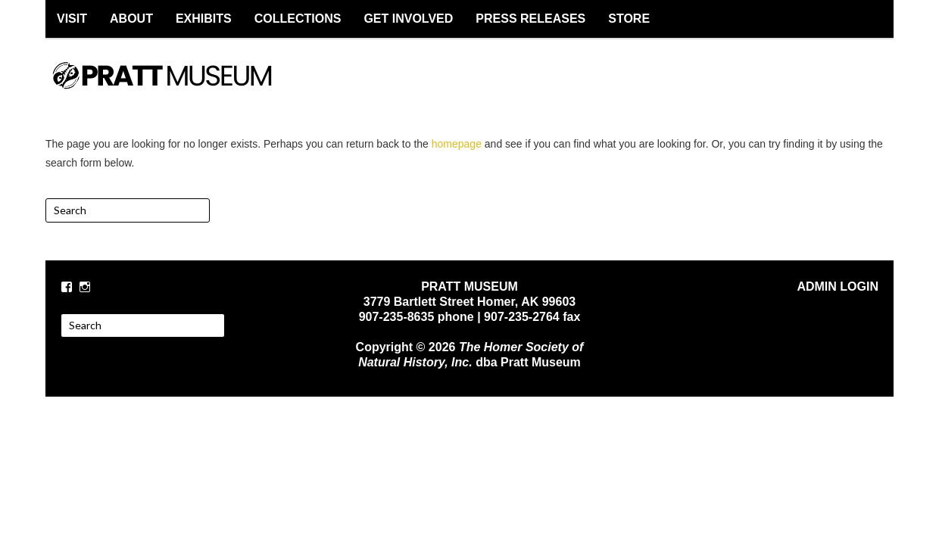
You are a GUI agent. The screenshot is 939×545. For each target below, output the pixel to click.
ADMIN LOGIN (837, 286)
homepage (457, 144)
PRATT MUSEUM (178, 88)
